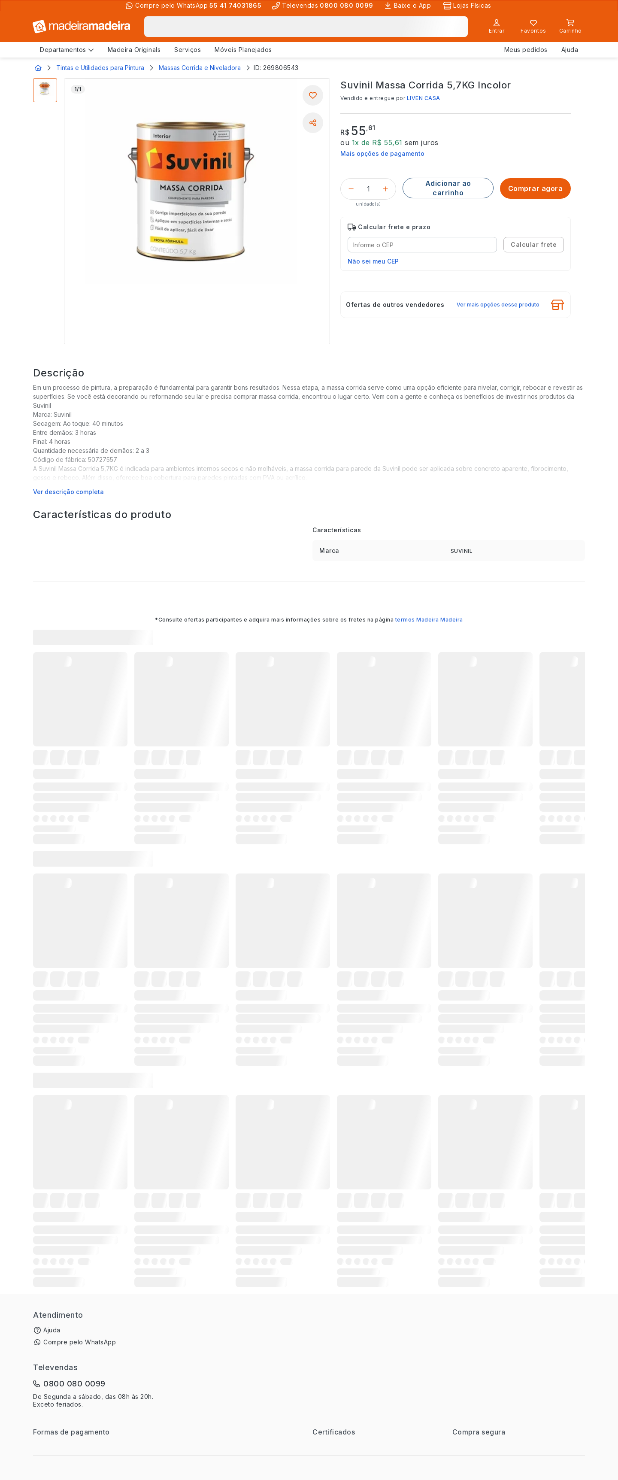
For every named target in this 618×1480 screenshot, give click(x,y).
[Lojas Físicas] (468, 5)
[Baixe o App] (408, 5)
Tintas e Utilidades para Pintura (100, 67)
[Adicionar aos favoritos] (313, 95)
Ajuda (52, 1330)
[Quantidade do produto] (368, 189)
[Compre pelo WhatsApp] (193, 5)
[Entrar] (497, 26)
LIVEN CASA (423, 98)
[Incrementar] (385, 189)
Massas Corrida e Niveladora (200, 67)
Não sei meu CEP (373, 261)
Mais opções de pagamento (382, 153)
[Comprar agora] (535, 188)
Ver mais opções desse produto (498, 305)
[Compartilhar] (313, 122)
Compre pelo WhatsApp (79, 1342)
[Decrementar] (351, 189)
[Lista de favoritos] (533, 26)
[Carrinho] (570, 26)
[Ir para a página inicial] (81, 26)
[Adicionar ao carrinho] (448, 188)
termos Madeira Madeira (429, 619)
